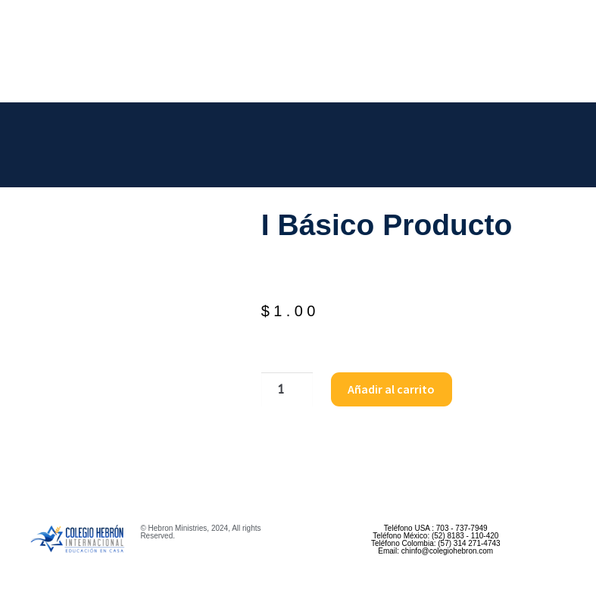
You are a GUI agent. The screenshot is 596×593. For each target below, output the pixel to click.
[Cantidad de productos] (287, 389)
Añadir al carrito (391, 389)
